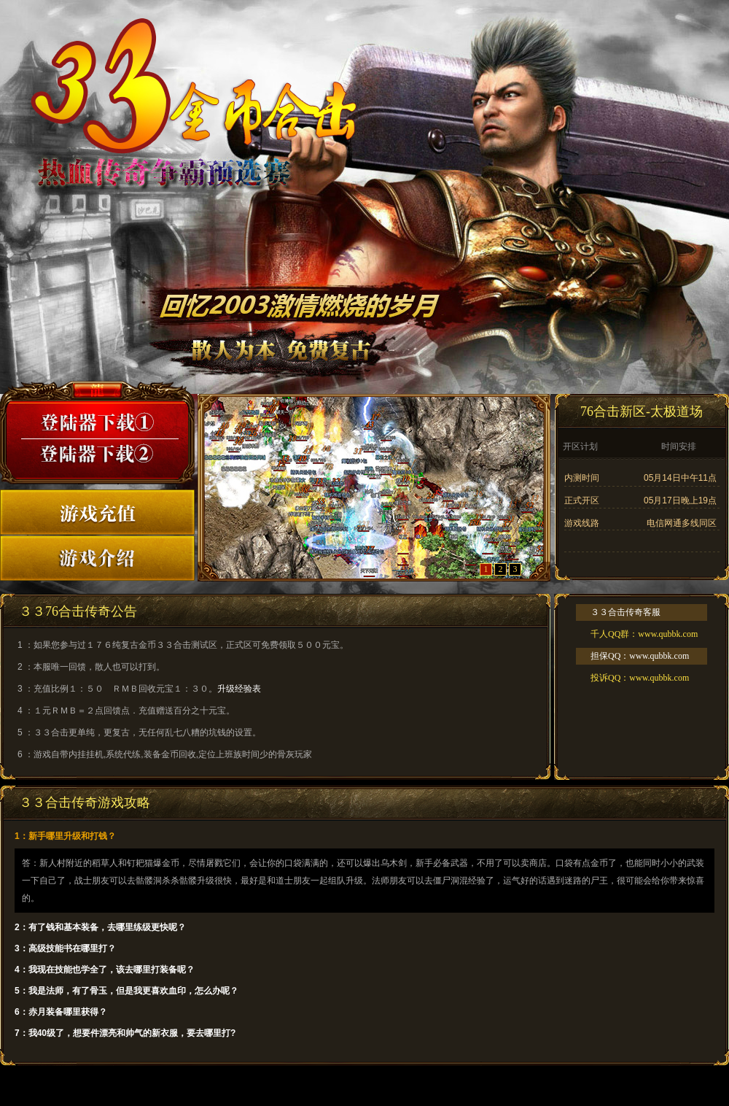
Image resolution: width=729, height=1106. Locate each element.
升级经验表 (239, 689)
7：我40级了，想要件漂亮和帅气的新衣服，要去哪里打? (125, 1033)
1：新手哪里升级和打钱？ (65, 836)
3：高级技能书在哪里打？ (65, 948)
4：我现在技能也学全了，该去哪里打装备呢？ (105, 969)
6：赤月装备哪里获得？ (61, 1012)
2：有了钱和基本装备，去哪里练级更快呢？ (100, 927)
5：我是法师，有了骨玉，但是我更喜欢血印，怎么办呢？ (126, 991)
